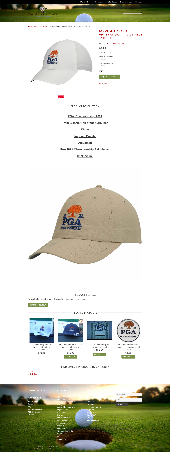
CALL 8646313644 (86, 2)
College (97, 22)
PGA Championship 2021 (96, 418)
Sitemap (31, 425)
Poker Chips (78, 25)
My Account (99, 2)
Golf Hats (43, 37)
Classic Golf (91, 426)
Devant (89, 428)
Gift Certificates (111, 2)
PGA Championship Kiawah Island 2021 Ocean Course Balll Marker (128, 357)
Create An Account (126, 2)
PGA (88, 410)
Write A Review (38, 316)
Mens (144, 25)
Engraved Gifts (139, 22)
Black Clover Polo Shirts (48, 22)
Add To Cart (70, 367)
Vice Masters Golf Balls (115, 25)
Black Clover (91, 423)
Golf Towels (157, 22)
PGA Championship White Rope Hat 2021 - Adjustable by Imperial (41, 357)
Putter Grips (94, 25)
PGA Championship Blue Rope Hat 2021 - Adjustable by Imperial (70, 357)
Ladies (134, 25)
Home (30, 37)
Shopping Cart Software (40, 459)
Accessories (156, 25)
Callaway (90, 413)
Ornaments (62, 25)
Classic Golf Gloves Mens (76, 22)
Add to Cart (109, 87)
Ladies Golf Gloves (27, 25)
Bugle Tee (90, 420)
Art (9, 22)
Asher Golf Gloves (23, 22)
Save (62, 107)
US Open (90, 415)
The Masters (91, 405)
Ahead (89, 407)
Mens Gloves (47, 25)
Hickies (11, 25)
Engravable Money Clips (116, 22)
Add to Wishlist (104, 94)
